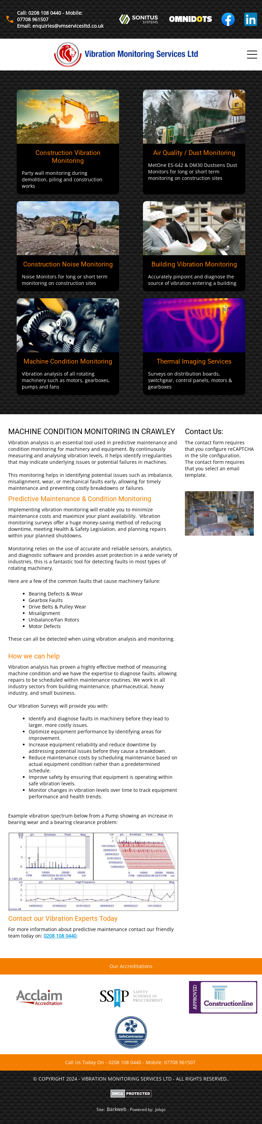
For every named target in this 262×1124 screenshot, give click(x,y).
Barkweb (117, 1109)
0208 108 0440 (60, 935)
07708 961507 (179, 1062)
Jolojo (160, 1109)
